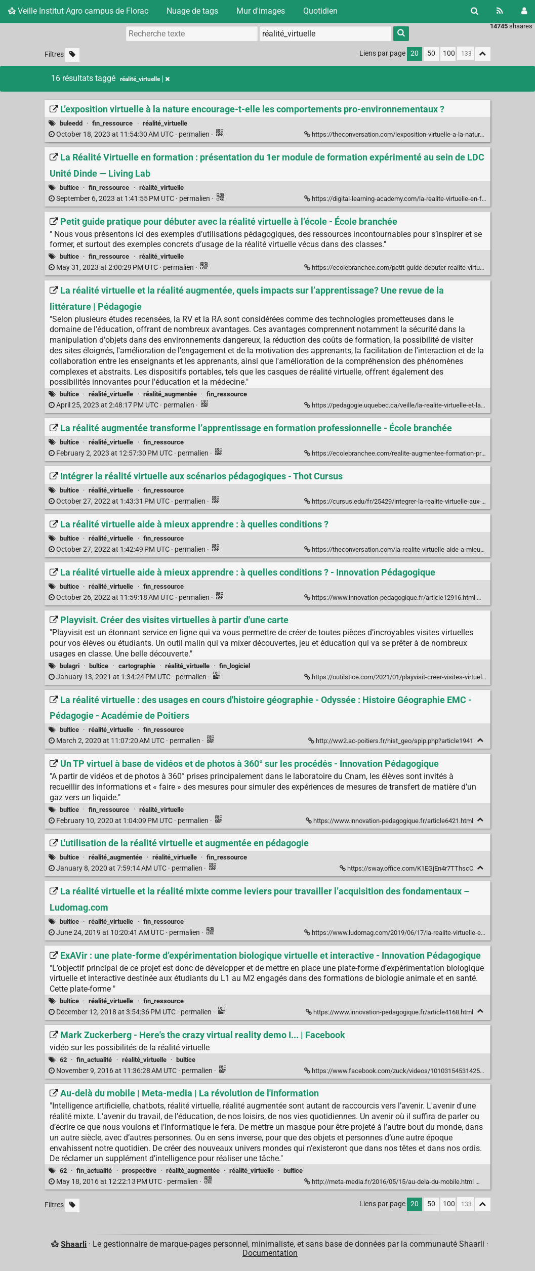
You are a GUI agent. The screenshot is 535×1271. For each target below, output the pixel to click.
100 (449, 53)
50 (431, 53)
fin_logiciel (234, 666)
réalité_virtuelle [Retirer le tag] (145, 79)
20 (414, 53)
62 (63, 1059)
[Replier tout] (482, 54)
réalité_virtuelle (165, 123)
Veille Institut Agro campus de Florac (78, 11)
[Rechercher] (474, 11)
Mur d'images (260, 11)
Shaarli (74, 1244)
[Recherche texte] (192, 33)
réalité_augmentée (170, 394)
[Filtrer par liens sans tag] (72, 55)
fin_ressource (112, 123)
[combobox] (325, 33)
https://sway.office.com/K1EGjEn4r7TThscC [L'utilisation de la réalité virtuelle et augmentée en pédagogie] (407, 868)
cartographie (136, 666)
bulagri (69, 666)
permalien (130, 134)
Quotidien (320, 11)
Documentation (270, 1253)
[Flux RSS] (499, 11)
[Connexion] (524, 11)
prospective (139, 1170)
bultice (69, 187)
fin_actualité (94, 1059)
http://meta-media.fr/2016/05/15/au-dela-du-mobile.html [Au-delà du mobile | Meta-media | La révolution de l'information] (389, 1181)
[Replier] (482, 596)
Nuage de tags (192, 11)
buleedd (71, 123)
